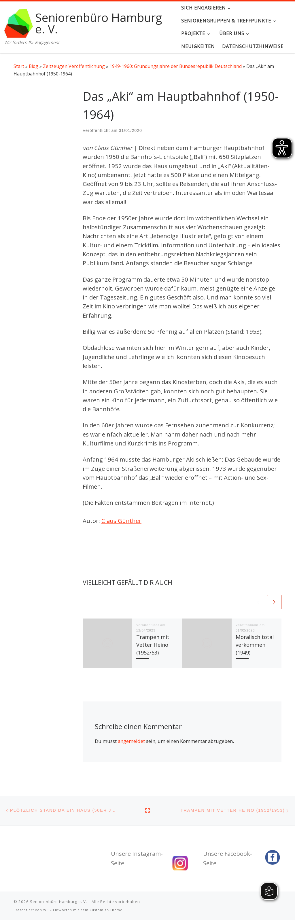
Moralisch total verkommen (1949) (255, 644)
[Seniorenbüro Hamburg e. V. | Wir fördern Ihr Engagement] (18, 22)
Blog (33, 66)
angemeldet (131, 741)
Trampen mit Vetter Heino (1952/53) (152, 644)
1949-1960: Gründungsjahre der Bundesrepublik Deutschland (175, 66)
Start (19, 66)
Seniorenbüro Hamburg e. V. (58, 901)
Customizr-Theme (106, 910)
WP (46, 910)
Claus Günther (121, 521)
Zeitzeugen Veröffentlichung (74, 66)
